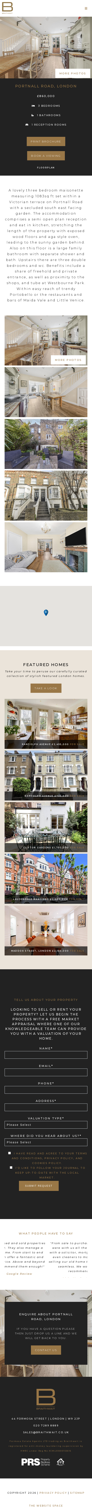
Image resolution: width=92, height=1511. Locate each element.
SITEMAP (77, 1492)
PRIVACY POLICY (53, 1492)
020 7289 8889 (46, 1424)
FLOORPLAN (46, 167)
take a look (46, 688)
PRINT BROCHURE (46, 141)
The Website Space (46, 1504)
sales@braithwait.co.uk (46, 1431)
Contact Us (46, 1349)
